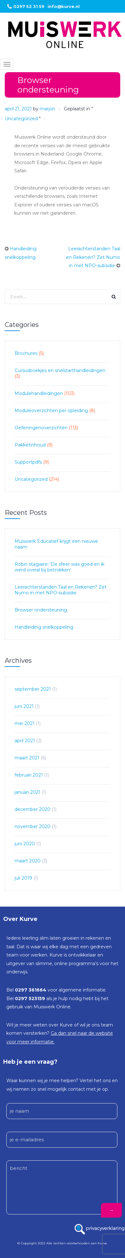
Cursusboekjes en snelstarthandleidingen (60, 370)
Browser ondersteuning (41, 610)
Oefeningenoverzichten (41, 428)
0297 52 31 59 (28, 6)
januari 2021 (27, 792)
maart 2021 (27, 758)
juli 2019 (23, 878)
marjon (47, 109)
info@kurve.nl (64, 6)
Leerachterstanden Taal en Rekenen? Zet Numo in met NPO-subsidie (93, 257)
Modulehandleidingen (39, 393)
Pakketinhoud (30, 445)
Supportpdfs (28, 462)
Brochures (26, 353)
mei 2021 (25, 723)
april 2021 (25, 740)
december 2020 (32, 809)
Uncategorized (21, 118)
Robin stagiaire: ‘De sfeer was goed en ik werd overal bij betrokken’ (59, 567)
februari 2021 (29, 775)
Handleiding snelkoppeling (44, 627)
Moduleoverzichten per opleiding (51, 410)
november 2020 (32, 826)
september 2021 (33, 689)
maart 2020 (28, 861)
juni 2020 (25, 844)
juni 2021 (24, 706)
